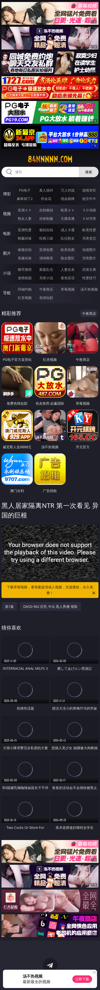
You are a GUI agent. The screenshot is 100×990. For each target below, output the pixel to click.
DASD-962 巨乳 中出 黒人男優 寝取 (50, 606)
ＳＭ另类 (89, 218)
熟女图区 (68, 258)
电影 (7, 233)
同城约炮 (25, 289)
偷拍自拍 (46, 229)
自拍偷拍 (46, 210)
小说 (7, 273)
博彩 (7, 194)
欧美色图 (68, 249)
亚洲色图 (46, 249)
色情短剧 (46, 297)
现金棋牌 (68, 198)
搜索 (88, 172)
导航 (7, 293)
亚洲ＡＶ (25, 210)
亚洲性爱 (25, 229)
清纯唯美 (46, 258)
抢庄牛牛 (89, 198)
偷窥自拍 (25, 249)
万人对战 (68, 190)
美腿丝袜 (25, 258)
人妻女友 (68, 269)
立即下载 (82, 979)
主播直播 (68, 218)
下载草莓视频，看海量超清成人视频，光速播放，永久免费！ (51, 590)
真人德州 (46, 190)
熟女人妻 (25, 218)
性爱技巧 (89, 277)
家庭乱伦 (46, 269)
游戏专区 (89, 190)
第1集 (9, 606)
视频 (7, 213)
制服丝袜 (25, 238)
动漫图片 (89, 249)
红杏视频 (25, 297)
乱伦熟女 (68, 238)
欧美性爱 (89, 229)
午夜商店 (46, 289)
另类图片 (89, 258)
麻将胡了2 (25, 198)
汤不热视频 (89, 289)
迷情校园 (25, 277)
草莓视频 (68, 289)
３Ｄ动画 (89, 210)
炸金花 (46, 198)
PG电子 (25, 190)
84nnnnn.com (50, 159)
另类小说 (46, 277)
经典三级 (46, 238)
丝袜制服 (46, 218)
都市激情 (25, 269)
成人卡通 (68, 229)
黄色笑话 (68, 277)
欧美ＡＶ (68, 210)
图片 (7, 253)
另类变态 (89, 238)
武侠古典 (89, 269)
